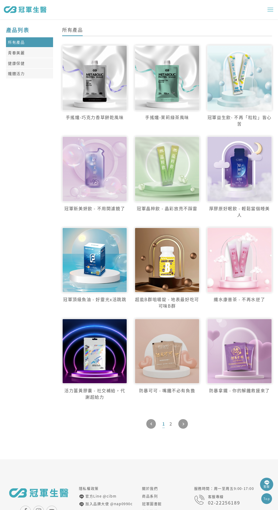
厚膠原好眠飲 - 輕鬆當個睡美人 (239, 211)
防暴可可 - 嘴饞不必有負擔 (167, 390)
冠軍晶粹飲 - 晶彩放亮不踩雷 (167, 208)
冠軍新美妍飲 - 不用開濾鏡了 (94, 208)
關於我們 (150, 488)
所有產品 (16, 42)
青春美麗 (16, 52)
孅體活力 (16, 73)
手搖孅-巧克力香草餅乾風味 (95, 117)
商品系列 (150, 496)
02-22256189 (224, 502)
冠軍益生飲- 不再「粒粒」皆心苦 (239, 120)
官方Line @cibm (97, 496)
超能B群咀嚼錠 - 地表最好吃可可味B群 (167, 302)
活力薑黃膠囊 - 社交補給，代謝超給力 (94, 393)
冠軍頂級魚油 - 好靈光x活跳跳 (94, 299)
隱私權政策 (89, 488)
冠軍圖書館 (152, 503)
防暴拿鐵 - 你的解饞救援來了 (239, 390)
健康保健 (16, 63)
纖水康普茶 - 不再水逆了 (239, 299)
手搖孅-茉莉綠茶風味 (167, 117)
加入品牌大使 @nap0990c (106, 504)
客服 (266, 484)
